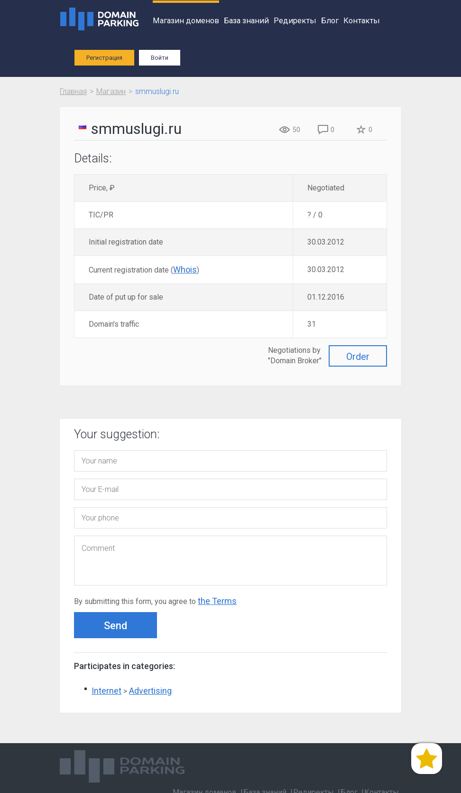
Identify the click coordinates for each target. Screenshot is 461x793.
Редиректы (295, 20)
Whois (185, 269)
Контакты (361, 20)
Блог (330, 20)
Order (357, 356)
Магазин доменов (186, 20)
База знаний (246, 20)
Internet (106, 691)
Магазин (111, 91)
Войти (159, 57)
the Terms (217, 601)
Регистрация (104, 57)
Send (115, 626)
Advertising (150, 691)
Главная (73, 91)
